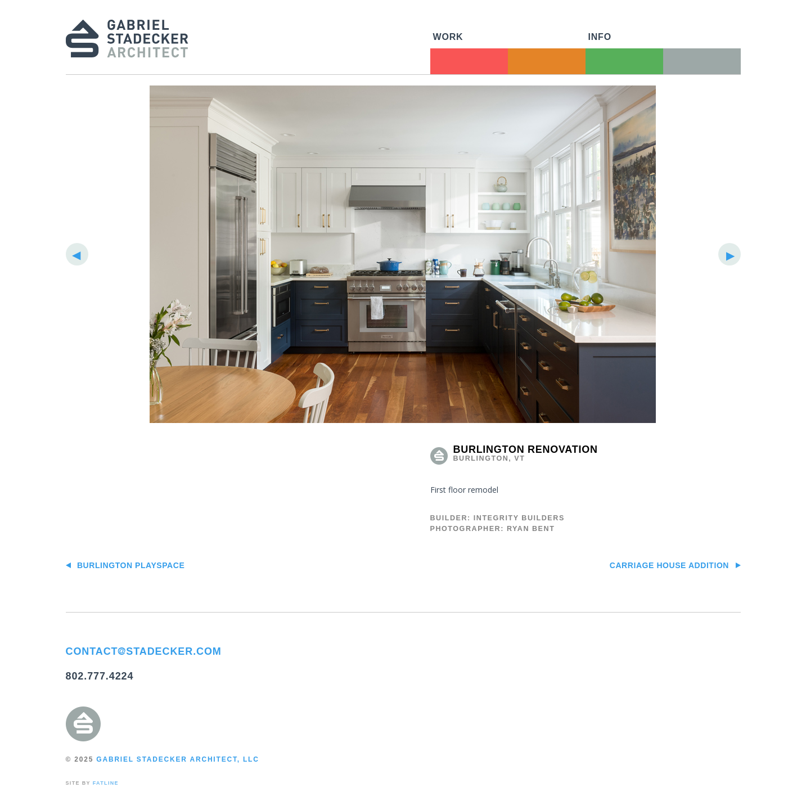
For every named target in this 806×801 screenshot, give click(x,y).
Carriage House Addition (675, 565)
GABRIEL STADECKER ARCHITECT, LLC (177, 759)
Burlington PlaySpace (125, 565)
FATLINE (106, 783)
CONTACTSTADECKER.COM (144, 651)
